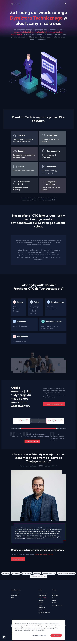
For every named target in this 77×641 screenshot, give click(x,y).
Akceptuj (56, 635)
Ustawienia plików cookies (39, 635)
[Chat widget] (4, 637)
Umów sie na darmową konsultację (54, 404)
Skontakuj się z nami (18, 559)
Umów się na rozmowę (32, 441)
